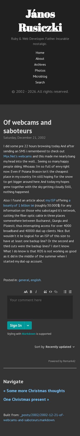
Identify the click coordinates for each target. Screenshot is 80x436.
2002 (42, 137)
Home (40, 52)
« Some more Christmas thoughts (34, 390)
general (24, 280)
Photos (40, 70)
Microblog (40, 76)
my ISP (50, 200)
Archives (40, 64)
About (40, 58)
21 (34, 137)
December (24, 137)
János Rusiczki (40, 20)
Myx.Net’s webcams (17, 156)
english (36, 280)
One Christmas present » (26, 399)
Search (40, 82)
